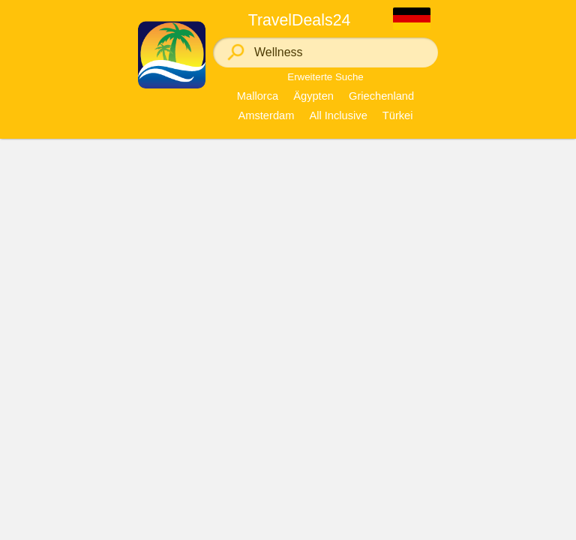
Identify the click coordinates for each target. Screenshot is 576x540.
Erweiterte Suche (325, 76)
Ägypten (313, 96)
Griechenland (381, 96)
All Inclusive (338, 116)
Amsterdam (266, 116)
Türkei (397, 116)
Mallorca (257, 96)
